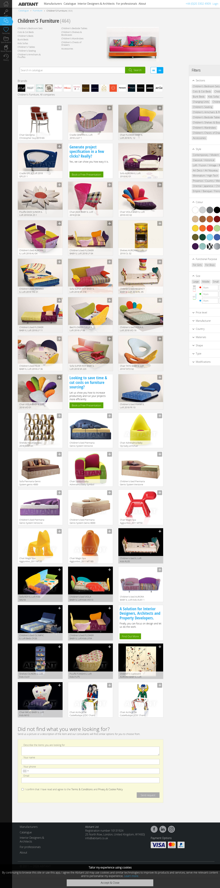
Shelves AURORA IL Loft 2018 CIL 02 (132, 252)
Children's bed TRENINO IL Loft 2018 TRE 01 (31, 290)
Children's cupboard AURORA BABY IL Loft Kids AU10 (130, 675)
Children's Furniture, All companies (36, 94)
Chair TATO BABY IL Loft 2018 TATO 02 (132, 367)
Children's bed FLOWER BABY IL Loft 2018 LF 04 (82, 252)
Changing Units (181, 101)
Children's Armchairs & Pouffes (29, 56)
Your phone (30, 766)
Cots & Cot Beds (26, 32)
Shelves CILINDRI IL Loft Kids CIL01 (31, 675)
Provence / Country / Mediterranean (192, 180)
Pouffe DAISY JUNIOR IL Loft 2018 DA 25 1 (31, 213)
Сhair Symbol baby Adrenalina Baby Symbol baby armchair (82, 483)
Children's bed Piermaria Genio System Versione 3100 (132, 483)
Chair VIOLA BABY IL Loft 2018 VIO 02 (132, 213)
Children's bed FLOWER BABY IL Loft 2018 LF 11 (31, 329)
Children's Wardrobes (72, 38)
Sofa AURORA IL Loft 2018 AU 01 (130, 175)
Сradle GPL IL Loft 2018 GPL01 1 (31, 175)
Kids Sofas (23, 43)
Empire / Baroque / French (187, 191)
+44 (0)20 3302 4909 (198, 4)
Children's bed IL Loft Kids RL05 (130, 560)
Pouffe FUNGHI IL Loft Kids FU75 (81, 675)
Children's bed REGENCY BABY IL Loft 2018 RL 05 (132, 290)
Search (137, 70)
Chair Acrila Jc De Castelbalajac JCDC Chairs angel (132, 714)
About (142, 4)
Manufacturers (53, 4)
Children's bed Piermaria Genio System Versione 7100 (31, 521)
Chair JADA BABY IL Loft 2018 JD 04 (81, 213)
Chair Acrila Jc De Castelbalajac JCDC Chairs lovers (82, 714)
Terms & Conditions (82, 789)
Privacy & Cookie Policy (110, 789)
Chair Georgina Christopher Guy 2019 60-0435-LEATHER (32, 136)
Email (26, 775)
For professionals (126, 4)
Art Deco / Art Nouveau (185, 170)
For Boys (190, 264)
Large (176, 281)
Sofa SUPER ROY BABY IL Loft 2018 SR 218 (82, 290)
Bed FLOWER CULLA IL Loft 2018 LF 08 (81, 329)
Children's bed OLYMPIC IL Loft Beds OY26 (31, 637)
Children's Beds (25, 35)
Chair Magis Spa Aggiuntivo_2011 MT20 (30, 560)
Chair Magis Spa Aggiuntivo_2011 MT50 (131, 521)
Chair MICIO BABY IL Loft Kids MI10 (31, 714)
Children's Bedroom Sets (30, 28)
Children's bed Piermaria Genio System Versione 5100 (82, 444)
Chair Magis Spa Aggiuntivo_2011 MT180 (81, 560)
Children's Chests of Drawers (71, 44)
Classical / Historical (183, 160)
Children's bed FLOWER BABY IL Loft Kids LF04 (82, 637)
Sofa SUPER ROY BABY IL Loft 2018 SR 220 (82, 367)
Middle (186, 281)
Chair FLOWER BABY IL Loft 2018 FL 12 (131, 136)
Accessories (67, 48)
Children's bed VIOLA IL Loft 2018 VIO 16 (132, 329)
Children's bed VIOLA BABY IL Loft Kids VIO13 (81, 598)
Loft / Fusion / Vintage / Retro (189, 165)
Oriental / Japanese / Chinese (189, 185)
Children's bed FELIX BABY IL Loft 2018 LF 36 (31, 367)
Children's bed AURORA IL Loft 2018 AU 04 (31, 252)
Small (196, 281)
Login (215, 3)
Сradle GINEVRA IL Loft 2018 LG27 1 (81, 136)
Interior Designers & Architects (96, 4)
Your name (29, 757)
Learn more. (131, 876)
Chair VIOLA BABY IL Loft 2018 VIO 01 (31, 406)
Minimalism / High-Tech (185, 175)
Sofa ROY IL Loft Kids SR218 (29, 598)
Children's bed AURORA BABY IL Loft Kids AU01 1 (132, 598)
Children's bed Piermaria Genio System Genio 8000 (82, 521)
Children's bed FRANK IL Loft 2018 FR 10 (132, 406)
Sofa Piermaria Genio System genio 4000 (30, 483)
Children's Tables (26, 46)
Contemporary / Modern (186, 154)
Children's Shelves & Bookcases (71, 33)
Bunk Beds (23, 39)
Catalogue (70, 4)
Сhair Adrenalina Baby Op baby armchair (131, 444)
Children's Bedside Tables (74, 28)
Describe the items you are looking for (44, 744)
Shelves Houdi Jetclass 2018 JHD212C (30, 444)
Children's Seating (27, 50)
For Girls (177, 264)
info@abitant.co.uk (96, 838)
